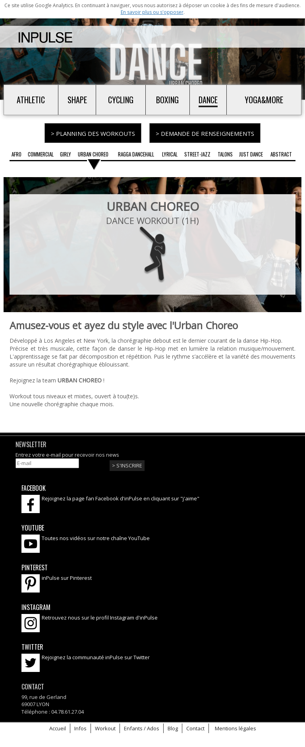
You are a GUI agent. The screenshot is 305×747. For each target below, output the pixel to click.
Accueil (57, 726)
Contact (195, 726)
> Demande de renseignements (205, 133)
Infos (80, 726)
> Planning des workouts (93, 133)
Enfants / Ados (141, 726)
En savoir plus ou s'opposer (152, 12)
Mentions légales (235, 726)
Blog (173, 726)
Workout (105, 726)
